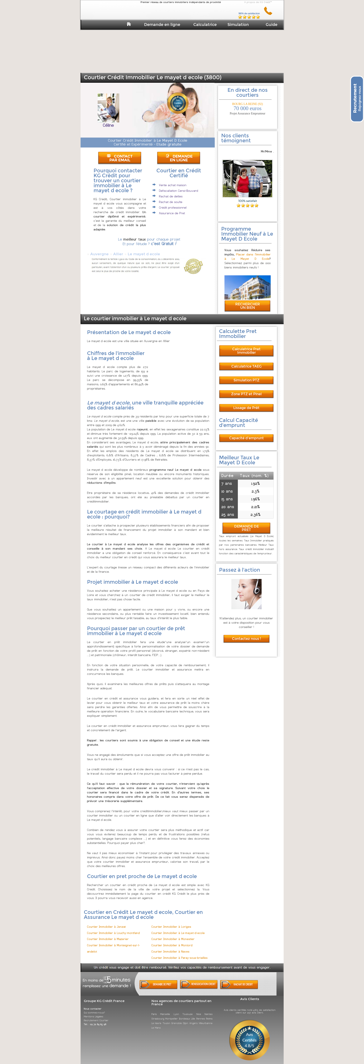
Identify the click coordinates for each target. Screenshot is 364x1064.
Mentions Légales (93, 1012)
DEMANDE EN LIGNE (179, 158)
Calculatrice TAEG (246, 362)
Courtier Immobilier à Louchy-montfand (113, 929)
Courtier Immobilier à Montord (171, 941)
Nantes (209, 1010)
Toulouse (188, 1010)
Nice (198, 1010)
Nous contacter (93, 1005)
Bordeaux (184, 1014)
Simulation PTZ (246, 376)
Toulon (166, 1019)
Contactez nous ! (246, 635)
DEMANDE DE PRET (246, 524)
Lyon (176, 1010)
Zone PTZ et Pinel (246, 390)
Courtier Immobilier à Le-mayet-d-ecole (178, 929)
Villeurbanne (206, 1019)
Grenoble (176, 1019)
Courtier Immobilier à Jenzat (106, 922)
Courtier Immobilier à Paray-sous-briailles (179, 954)
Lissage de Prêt (246, 404)
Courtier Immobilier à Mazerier (108, 935)
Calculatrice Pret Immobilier (246, 347)
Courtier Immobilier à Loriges (171, 922)
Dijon (185, 1019)
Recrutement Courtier (96, 1016)
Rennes (200, 1014)
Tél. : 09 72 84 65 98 (95, 1020)
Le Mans (156, 1024)
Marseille (165, 1010)
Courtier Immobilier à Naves (170, 947)
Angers (193, 1019)
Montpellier (171, 1014)
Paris (154, 1010)
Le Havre (156, 1019)
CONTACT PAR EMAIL (119, 158)
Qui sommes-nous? (94, 1008)
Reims (209, 1014)
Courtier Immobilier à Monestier (173, 935)
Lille (193, 1014)
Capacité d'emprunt (246, 434)
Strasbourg (157, 1014)
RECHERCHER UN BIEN (247, 302)
